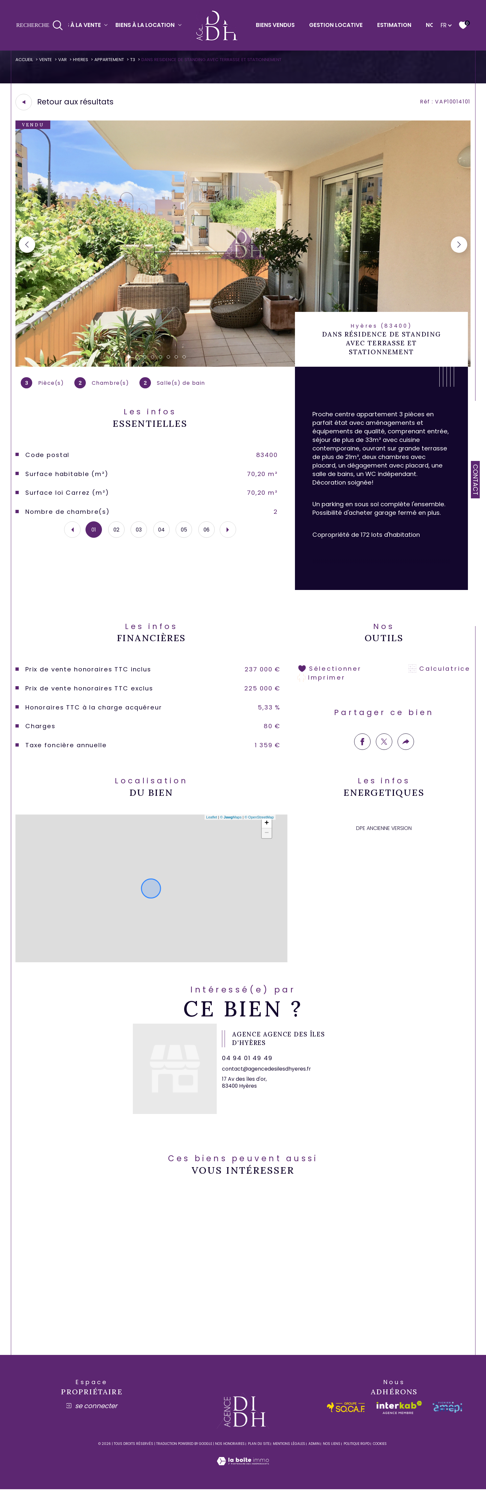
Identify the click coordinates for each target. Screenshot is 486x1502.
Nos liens (331, 1456)
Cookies (380, 1456)
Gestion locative (336, 25)
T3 (136, 59)
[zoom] (243, 366)
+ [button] (266, 835)
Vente (47, 59)
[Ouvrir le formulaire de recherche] (39, 25)
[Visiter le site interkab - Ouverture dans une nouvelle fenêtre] (399, 1419)
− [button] (266, 845)
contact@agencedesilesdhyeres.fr (268, 1082)
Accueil (25, 59)
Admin (314, 1456)
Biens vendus (275, 25)
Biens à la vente (77, 25)
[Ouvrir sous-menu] (106, 25)
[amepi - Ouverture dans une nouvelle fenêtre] (447, 1419)
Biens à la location (145, 25)
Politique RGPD (357, 1456)
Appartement (112, 59)
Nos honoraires (230, 1456)
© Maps (230, 829)
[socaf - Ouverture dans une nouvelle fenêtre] (346, 1420)
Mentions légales (289, 1456)
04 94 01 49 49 (249, 1071)
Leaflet (211, 829)
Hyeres (83, 59)
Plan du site (259, 1456)
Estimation (394, 25)
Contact (475, 479)
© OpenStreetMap (258, 829)
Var (65, 59)
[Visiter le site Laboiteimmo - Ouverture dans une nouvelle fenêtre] (243, 1481)
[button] (458, 245)
